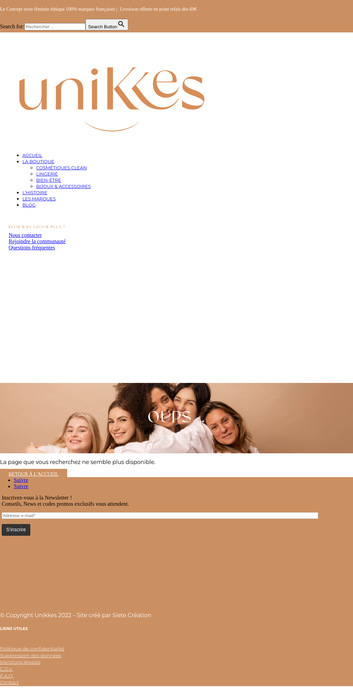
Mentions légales (20, 662)
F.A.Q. (6, 676)
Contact (9, 682)
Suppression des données (30, 655)
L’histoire (34, 192)
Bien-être (48, 180)
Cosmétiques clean (61, 167)
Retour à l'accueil (34, 474)
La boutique (38, 161)
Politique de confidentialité (32, 648)
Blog (29, 205)
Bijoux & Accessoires (63, 186)
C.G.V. (6, 669)
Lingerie (47, 174)
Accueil (32, 155)
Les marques (39, 198)
